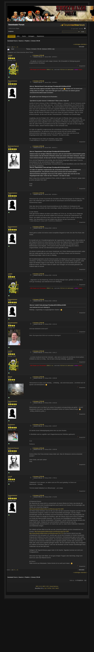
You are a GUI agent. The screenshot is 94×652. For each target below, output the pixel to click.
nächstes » (84, 44)
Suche (24, 36)
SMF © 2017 (46, 586)
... (16, 47)
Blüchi (10, 377)
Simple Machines (54, 586)
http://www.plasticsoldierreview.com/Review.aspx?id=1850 (46, 509)
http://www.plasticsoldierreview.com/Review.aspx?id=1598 (51, 531)
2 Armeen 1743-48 (38, 55)
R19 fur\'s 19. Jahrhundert (66, 69)
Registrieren (40, 36)
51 (17, 47)
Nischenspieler (13, 323)
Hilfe (18, 36)
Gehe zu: (72, 580)
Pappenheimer (12, 81)
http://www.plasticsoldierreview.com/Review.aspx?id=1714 (46, 533)
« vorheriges (76, 44)
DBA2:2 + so (50, 69)
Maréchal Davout (13, 146)
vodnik (10, 55)
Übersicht (11, 36)
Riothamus (11, 424)
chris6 (10, 476)
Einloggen (31, 36)
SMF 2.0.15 (39, 586)
